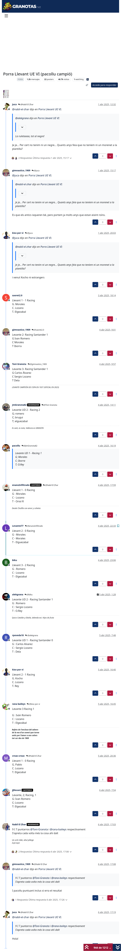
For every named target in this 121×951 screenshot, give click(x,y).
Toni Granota (19, 364)
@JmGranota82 (29, 445)
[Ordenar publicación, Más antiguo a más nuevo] (87, 85)
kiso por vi (17, 232)
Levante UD (9, 79)
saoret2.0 (17, 295)
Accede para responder (104, 85)
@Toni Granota (49, 405)
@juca (35, 170)
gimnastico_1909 (21, 170)
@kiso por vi (33, 704)
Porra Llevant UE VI (49, 109)
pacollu (16, 445)
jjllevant (16, 790)
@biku (28, 594)
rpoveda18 (18, 635)
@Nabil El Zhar (25, 104)
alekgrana (17, 594)
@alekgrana (31, 635)
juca (14, 104)
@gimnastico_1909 (37, 364)
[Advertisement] (60, 45)
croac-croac (18, 755)
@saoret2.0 (38, 329)
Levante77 (17, 525)
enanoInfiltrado (20, 484)
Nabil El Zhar (19, 824)
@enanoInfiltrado (34, 526)
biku (14, 560)
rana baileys (18, 703)
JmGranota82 (19, 404)
